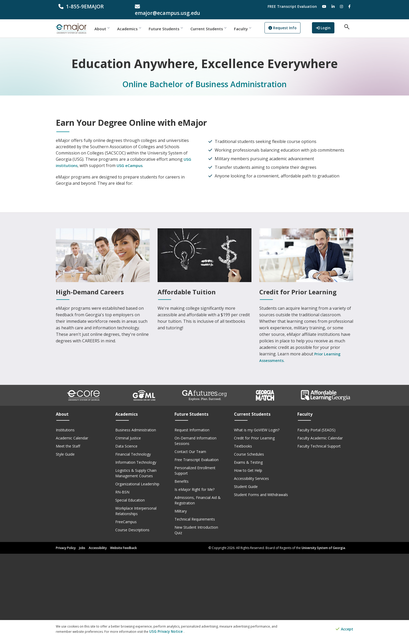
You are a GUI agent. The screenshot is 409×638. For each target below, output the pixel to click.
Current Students (219, 22)
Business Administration (135, 514)
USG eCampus (133, 250)
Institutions (65, 514)
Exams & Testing (248, 546)
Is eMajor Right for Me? (194, 573)
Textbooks (243, 530)
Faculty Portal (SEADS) (316, 514)
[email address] (166, 6)
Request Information (192, 514)
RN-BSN (122, 576)
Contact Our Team (190, 535)
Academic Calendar (72, 522)
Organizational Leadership (137, 568)
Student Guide (246, 570)
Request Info (293, 22)
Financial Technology (133, 538)
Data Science (126, 530)
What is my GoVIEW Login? (256, 514)
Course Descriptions (132, 614)
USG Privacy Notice (163, 631)
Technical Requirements (195, 603)
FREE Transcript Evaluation (292, 6)
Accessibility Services (251, 562)
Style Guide (65, 538)
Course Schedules (249, 538)
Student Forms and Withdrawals (261, 578)
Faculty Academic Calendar (320, 522)
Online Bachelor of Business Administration (204, 77)
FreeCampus (126, 606)
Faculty (253, 22)
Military (181, 595)
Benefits (182, 565)
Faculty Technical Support (319, 530)
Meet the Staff (68, 530)
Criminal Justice (128, 522)
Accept (344, 629)
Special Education (130, 584)
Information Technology (135, 546)
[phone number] (90, 6)
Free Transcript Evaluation (197, 543)
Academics (140, 22)
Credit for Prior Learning (254, 522)
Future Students (177, 22)
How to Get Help (248, 554)
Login (329, 22)
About (112, 22)
